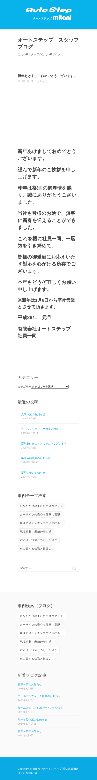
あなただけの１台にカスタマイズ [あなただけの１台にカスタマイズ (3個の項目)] (41, 505)
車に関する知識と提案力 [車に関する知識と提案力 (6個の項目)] (36, 548)
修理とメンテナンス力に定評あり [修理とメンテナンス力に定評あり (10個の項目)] (41, 523)
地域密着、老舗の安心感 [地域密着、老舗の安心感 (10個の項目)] (36, 531)
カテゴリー (24, 386)
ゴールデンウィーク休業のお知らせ (42, 428)
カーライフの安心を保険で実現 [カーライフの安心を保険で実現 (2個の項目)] (40, 514)
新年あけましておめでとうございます (44, 443)
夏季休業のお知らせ (33, 414)
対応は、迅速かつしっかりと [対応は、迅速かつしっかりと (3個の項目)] (38, 540)
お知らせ (42, 81)
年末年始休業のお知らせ (36, 458)
